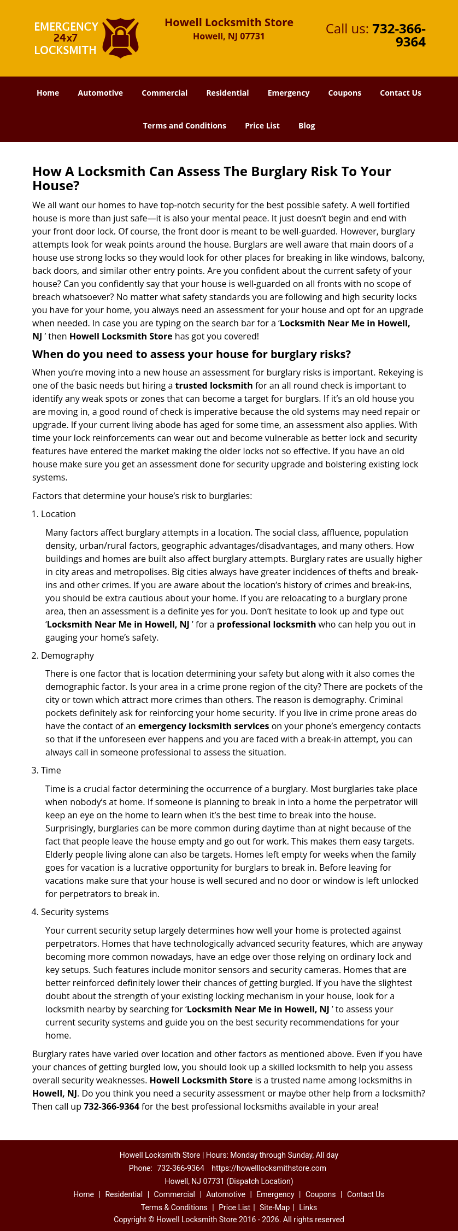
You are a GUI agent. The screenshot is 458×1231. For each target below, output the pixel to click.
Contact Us (400, 92)
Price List (262, 125)
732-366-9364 (399, 34)
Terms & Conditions (174, 1207)
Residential (227, 92)
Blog (306, 125)
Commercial (164, 92)
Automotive (101, 92)
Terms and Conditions (184, 125)
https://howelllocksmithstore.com (269, 1168)
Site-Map (275, 1207)
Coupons (344, 92)
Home (48, 92)
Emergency (289, 92)
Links (308, 1207)
